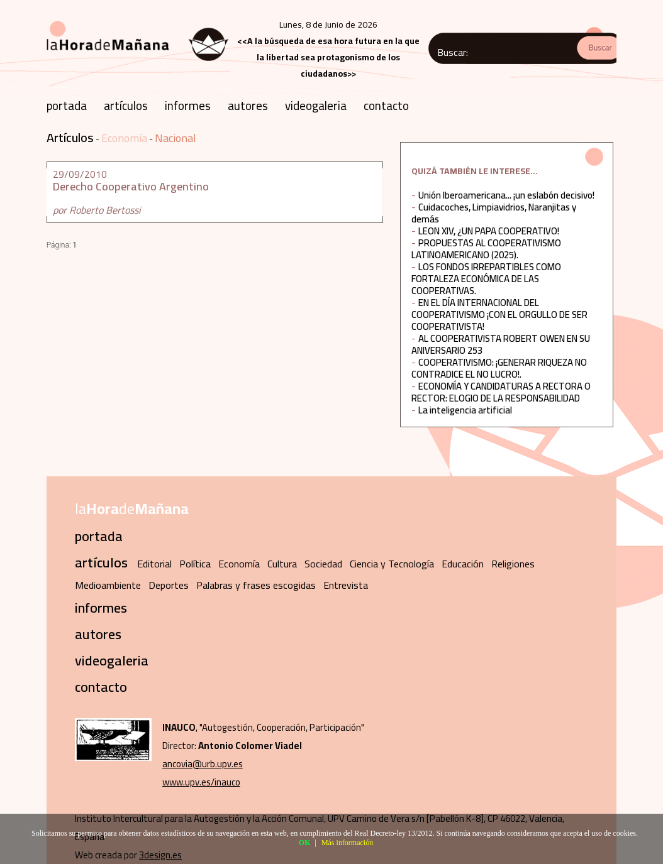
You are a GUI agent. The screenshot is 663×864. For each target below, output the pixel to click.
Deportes (168, 585)
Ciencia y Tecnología (392, 563)
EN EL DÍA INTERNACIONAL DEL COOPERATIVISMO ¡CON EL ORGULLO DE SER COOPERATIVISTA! (499, 314)
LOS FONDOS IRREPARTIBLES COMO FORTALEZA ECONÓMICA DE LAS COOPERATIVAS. (486, 279)
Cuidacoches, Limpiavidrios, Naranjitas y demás (493, 213)
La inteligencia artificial (465, 410)
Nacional (175, 138)
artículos (126, 105)
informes (188, 105)
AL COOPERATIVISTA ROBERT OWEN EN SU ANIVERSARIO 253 (500, 344)
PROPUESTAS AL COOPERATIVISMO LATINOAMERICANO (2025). (486, 249)
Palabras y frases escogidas (256, 585)
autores (248, 105)
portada (67, 105)
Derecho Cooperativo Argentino (131, 186)
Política (195, 563)
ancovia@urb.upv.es (202, 764)
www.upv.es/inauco (201, 782)
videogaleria (316, 105)
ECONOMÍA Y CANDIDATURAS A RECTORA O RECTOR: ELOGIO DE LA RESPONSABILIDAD (501, 392)
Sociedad (323, 563)
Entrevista (345, 585)
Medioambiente (108, 585)
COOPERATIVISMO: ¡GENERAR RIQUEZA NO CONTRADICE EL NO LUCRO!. (499, 368)
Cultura (282, 563)
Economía (124, 138)
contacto (386, 105)
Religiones (513, 563)
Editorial (154, 563)
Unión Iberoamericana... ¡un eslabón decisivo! (506, 195)
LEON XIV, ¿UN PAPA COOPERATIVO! (488, 231)
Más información (347, 842)
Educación (463, 563)
